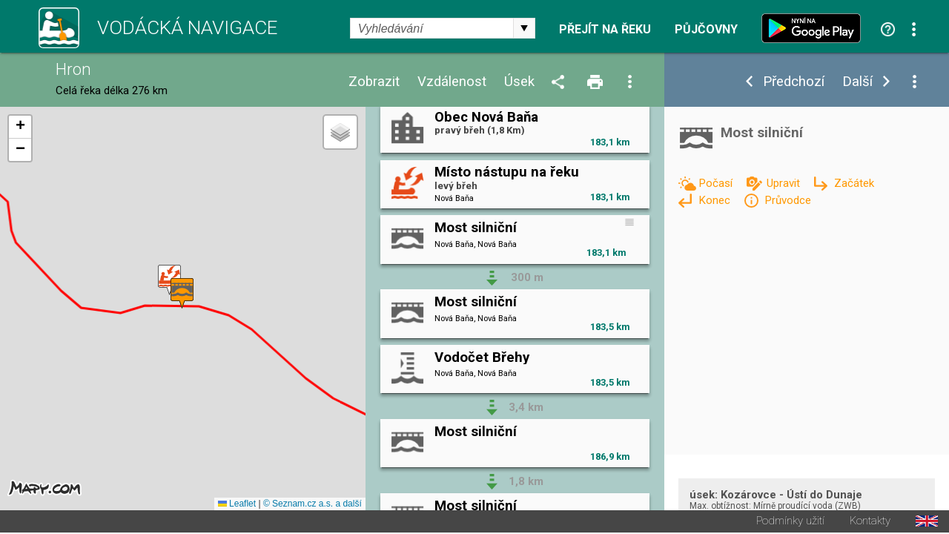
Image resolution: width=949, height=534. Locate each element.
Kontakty (870, 522)
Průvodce (787, 200)
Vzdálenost (451, 82)
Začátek (854, 183)
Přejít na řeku (605, 30)
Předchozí (793, 82)
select (524, 28)
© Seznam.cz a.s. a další (312, 505)
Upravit (785, 183)
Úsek (519, 82)
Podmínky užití (790, 522)
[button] (169, 281)
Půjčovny (706, 30)
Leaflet (237, 505)
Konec (715, 200)
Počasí (716, 183)
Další (857, 82)
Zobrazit (374, 82)
